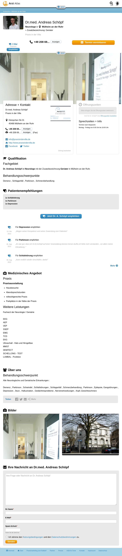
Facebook (11, 146)
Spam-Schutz (11, 526)
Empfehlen (13, 49)
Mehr (114, 265)
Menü (61, 7)
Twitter (24, 146)
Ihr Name (9, 509)
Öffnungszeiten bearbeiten (109, 116)
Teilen (8, 399)
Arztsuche (6, 11)
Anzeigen (55, 42)
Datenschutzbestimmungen (63, 537)
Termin (93, 42)
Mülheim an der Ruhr (19, 11)
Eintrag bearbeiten (64, 151)
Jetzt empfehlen (61, 216)
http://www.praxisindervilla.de (20, 143)
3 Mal (13, 44)
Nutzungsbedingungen (33, 537)
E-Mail (8, 518)
